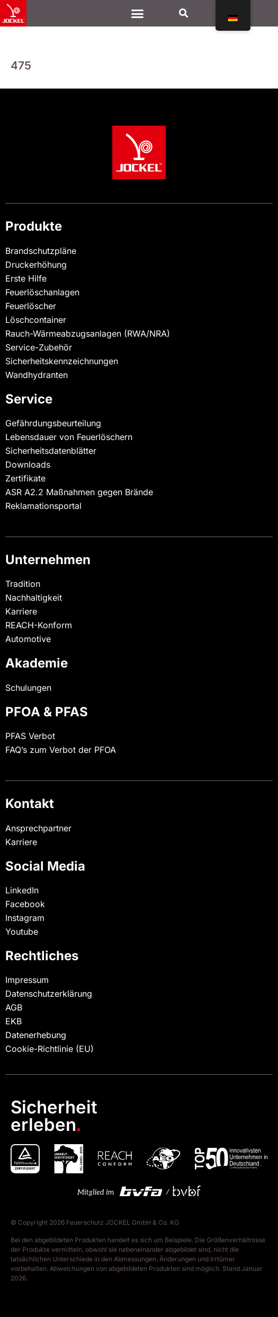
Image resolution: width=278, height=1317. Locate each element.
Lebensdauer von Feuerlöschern (68, 437)
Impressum (27, 979)
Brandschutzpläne (40, 250)
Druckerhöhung (36, 264)
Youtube (21, 931)
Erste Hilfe (26, 278)
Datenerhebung (35, 1035)
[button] (183, 13)
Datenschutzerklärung (48, 993)
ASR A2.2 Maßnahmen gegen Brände (79, 492)
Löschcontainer (35, 319)
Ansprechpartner (38, 828)
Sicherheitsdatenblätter (50, 450)
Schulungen (28, 687)
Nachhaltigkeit (33, 597)
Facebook (25, 904)
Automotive (28, 639)
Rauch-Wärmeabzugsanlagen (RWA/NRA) (87, 333)
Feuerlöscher (30, 306)
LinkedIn (22, 890)
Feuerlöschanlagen (42, 292)
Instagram (24, 917)
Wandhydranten (36, 375)
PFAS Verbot (30, 736)
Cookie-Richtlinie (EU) (49, 1048)
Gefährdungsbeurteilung (53, 423)
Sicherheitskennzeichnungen (61, 361)
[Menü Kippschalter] (137, 13)
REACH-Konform (38, 625)
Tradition (22, 583)
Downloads (27, 464)
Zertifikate (25, 478)
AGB (13, 1007)
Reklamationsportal (43, 506)
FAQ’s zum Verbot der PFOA (60, 749)
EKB (13, 1021)
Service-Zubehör (38, 347)
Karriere (21, 611)
